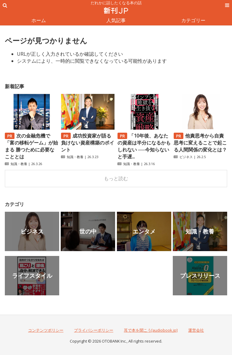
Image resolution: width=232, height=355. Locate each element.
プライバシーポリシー (93, 330)
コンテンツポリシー (45, 330)
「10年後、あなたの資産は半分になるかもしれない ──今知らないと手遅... (144, 146)
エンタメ (144, 231)
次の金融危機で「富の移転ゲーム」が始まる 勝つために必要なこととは (31, 146)
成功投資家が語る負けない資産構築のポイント (87, 142)
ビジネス (186, 156)
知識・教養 (19, 163)
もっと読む (116, 178)
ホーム (38, 20)
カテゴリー (193, 20)
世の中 (88, 231)
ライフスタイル (32, 275)
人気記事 (116, 20)
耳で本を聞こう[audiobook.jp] (151, 330)
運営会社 (196, 330)
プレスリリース (200, 275)
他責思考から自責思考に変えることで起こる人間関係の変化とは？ (200, 142)
